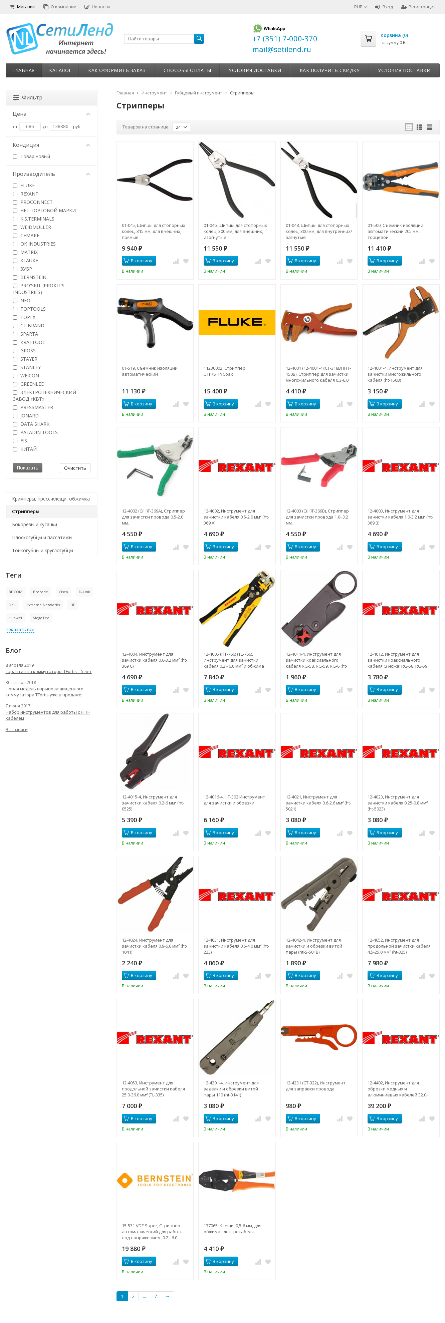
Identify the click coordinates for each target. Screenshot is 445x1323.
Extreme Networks (43, 604)
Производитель (52, 174)
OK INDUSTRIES (34, 244)
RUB (360, 7)
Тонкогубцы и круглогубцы (42, 550)
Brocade (40, 591)
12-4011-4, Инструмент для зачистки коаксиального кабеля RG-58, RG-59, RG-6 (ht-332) (316, 660)
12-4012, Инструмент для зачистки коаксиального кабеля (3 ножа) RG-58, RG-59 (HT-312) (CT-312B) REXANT (397, 660)
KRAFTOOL (29, 342)
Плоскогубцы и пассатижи (42, 537)
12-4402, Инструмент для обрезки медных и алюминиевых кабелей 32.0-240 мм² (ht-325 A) (398, 1089)
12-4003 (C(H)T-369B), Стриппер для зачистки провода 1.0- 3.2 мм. (317, 517)
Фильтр (27, 97)
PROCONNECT (33, 202)
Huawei (15, 617)
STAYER (25, 359)
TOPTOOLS (29, 309)
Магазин (22, 7)
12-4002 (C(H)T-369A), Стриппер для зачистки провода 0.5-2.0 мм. (153, 517)
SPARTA (25, 334)
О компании (59, 7)
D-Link (84, 591)
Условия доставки (255, 70)
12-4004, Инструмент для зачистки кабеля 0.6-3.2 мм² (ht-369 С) (154, 660)
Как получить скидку (330, 70)
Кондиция (52, 144)
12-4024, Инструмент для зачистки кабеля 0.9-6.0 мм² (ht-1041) (154, 946)
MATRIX (25, 252)
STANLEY (27, 367)
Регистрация (418, 7)
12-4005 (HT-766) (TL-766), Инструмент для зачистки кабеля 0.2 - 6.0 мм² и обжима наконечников (234, 660)
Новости (97, 7)
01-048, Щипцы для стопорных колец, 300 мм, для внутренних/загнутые (319, 231)
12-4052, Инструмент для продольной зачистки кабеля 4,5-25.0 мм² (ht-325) (399, 946)
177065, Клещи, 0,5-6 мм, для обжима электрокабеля (232, 1229)
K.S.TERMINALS (33, 219)
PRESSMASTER (33, 407)
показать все (20, 629)
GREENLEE (28, 384)
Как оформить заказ (117, 70)
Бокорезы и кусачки (34, 524)
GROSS (24, 350)
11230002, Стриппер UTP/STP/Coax (224, 371)
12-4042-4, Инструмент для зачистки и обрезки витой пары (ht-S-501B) (314, 946)
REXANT (25, 194)
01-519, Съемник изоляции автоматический (150, 371)
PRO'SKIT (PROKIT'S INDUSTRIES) (38, 288)
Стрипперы (25, 511)
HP (72, 604)
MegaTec (41, 617)
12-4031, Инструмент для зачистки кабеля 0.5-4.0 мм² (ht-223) (236, 946)
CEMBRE (26, 235)
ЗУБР (22, 269)
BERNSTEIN (29, 277)
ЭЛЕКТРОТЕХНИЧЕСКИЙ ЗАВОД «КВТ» (44, 395)
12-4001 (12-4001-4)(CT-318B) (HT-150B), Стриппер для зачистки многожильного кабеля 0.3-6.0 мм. (318, 374)
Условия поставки (404, 70)
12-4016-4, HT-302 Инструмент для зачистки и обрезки (234, 800)
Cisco (63, 591)
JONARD (26, 415)
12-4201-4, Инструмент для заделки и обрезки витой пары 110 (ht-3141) (231, 1089)
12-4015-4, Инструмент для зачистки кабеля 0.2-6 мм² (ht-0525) (153, 803)
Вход (384, 7)
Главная (23, 70)
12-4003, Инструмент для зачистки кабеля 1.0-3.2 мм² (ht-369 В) (400, 517)
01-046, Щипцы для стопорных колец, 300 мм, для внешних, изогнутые (235, 231)
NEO (21, 300)
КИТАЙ (25, 449)
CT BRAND (28, 325)
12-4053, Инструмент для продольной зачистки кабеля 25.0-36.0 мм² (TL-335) (153, 1089)
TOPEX (24, 317)
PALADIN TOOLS (35, 432)
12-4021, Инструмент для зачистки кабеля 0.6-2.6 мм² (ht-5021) (318, 803)
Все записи (17, 729)
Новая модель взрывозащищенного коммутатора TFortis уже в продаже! (44, 692)
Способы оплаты (187, 70)
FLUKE (24, 185)
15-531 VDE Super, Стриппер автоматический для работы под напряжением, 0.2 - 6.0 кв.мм (153, 1232)
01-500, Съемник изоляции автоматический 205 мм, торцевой (395, 231)
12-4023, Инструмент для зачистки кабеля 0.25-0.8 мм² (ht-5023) (398, 803)
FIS (20, 440)
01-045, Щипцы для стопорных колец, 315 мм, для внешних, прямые (153, 231)
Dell (12, 604)
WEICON (26, 375)
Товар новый (31, 156)
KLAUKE (25, 260)
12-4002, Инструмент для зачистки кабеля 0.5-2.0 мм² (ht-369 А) (236, 517)
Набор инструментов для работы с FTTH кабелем (48, 715)
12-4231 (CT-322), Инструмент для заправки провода (316, 1086)
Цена (52, 113)
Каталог (60, 70)
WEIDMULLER (32, 227)
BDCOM (15, 591)
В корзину (138, 261)
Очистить (75, 468)
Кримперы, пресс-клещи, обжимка (51, 498)
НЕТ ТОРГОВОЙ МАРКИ (44, 210)
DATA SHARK (31, 424)
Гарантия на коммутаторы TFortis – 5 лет (49, 671)
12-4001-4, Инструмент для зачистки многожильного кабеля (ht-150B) (395, 374)
